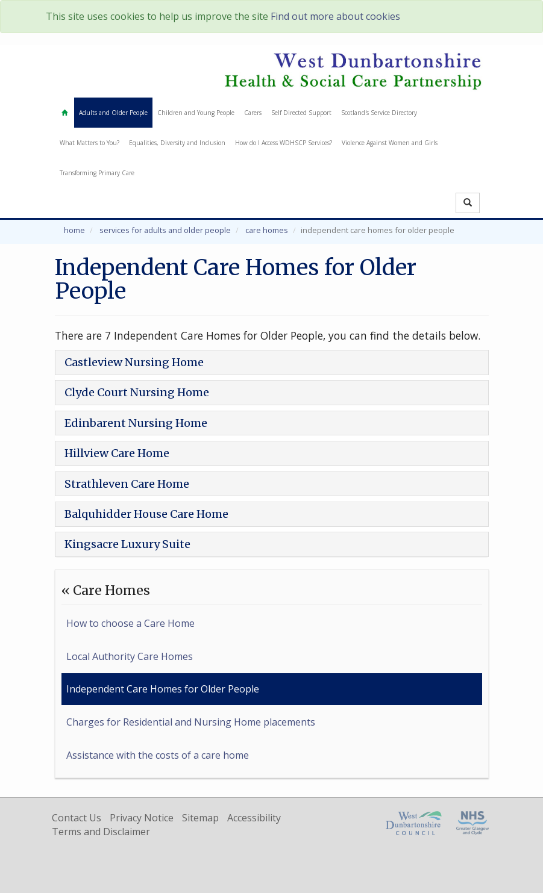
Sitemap (200, 817)
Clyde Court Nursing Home (136, 392)
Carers (253, 112)
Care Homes (266, 230)
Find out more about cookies (335, 16)
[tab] (272, 362)
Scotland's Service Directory (379, 112)
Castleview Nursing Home (134, 362)
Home (74, 230)
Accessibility (254, 817)
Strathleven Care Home (126, 484)
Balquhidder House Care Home (146, 514)
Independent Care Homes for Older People (162, 688)
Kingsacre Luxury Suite (127, 544)
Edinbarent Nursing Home (135, 423)
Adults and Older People (113, 112)
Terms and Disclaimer (101, 831)
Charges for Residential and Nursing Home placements (190, 722)
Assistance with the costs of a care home (157, 755)
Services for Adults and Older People (165, 230)
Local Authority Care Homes (129, 656)
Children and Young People (195, 112)
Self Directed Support (301, 112)
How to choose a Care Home (130, 623)
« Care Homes (105, 590)
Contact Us (76, 817)
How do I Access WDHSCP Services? (283, 142)
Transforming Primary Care (97, 173)
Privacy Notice (142, 817)
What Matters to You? (89, 142)
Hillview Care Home (116, 453)
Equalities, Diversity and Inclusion (177, 142)
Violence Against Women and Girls (390, 142)
